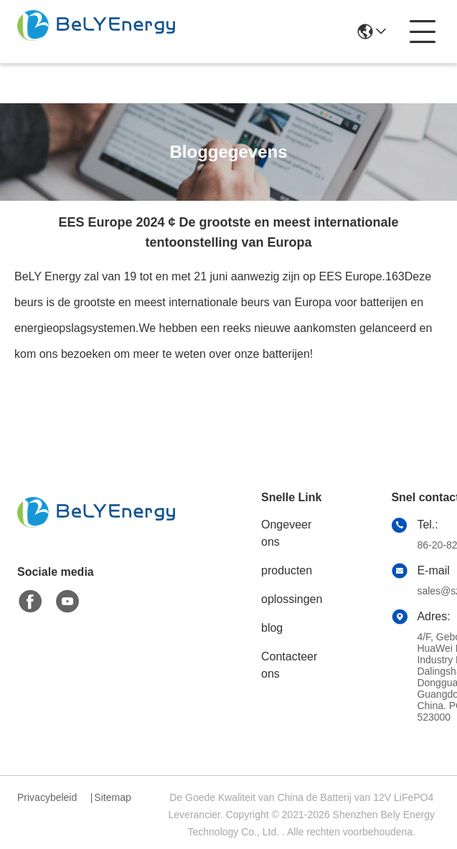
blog (272, 628)
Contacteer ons (289, 665)
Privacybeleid (47, 797)
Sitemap (112, 797)
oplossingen (291, 599)
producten (286, 570)
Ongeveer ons (286, 533)
